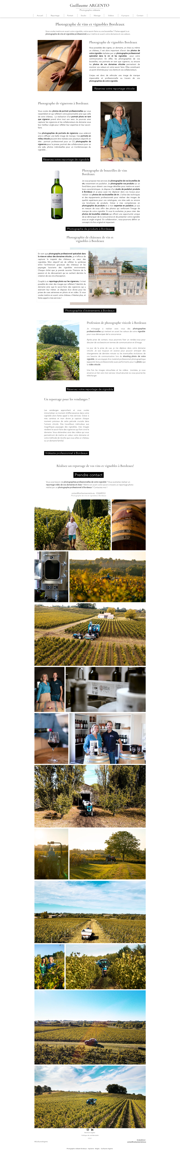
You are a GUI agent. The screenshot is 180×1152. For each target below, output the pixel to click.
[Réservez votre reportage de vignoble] (66, 159)
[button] (55, 15)
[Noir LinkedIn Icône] (92, 1129)
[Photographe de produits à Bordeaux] (90, 229)
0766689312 (101, 493)
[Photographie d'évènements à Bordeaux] (90, 310)
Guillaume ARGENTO (89, 5)
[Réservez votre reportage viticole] (114, 88)
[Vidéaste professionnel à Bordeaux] (66, 453)
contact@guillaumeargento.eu (83, 493)
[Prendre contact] (88, 475)
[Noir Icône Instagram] (87, 1129)
